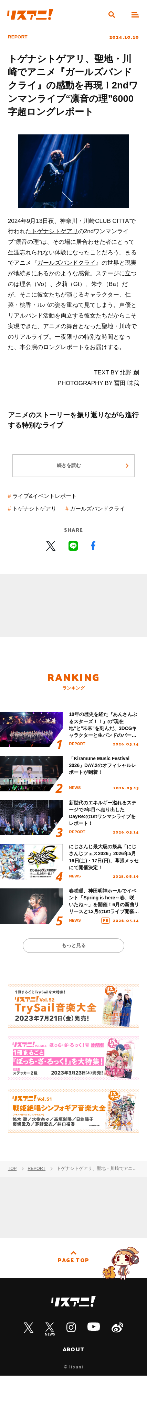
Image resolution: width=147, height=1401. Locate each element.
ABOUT (73, 1374)
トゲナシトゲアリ (54, 231)
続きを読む (69, 468)
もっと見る (73, 970)
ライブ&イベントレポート (47, 499)
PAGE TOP (73, 1286)
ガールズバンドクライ (66, 263)
